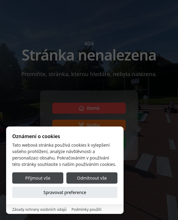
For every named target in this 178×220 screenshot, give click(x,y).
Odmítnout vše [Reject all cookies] (92, 178)
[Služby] (89, 125)
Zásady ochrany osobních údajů (39, 209)
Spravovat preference (64, 192)
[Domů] (89, 108)
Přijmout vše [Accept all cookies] (37, 178)
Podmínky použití (87, 209)
